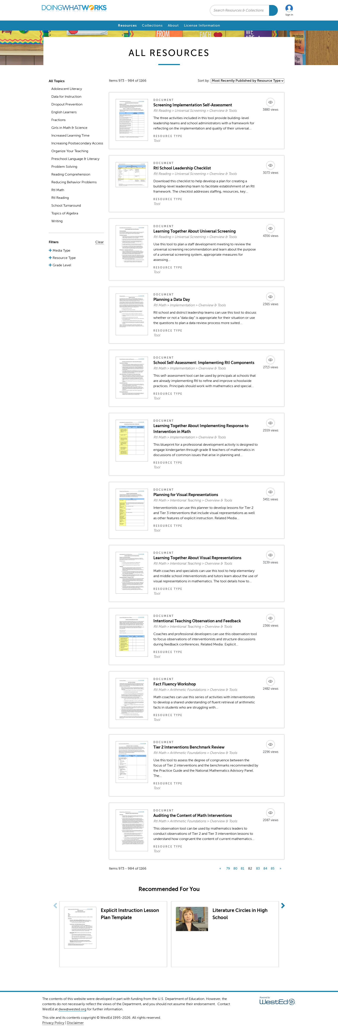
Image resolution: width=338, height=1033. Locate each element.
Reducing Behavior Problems (74, 182)
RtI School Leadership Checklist (182, 168)
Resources (127, 25)
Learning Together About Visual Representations (197, 558)
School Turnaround (66, 206)
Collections (152, 25)
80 (235, 868)
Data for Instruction (66, 97)
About (173, 25)
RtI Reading (60, 198)
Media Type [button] (61, 250)
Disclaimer (75, 1023)
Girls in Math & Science (69, 128)
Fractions (58, 120)
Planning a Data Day (171, 299)
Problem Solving (64, 167)
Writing (57, 221)
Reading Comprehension (70, 174)
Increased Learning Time (70, 135)
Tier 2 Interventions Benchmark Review (189, 747)
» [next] (280, 868)
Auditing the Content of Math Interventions (192, 815)
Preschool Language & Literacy (75, 159)
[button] (289, 10)
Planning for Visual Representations (185, 495)
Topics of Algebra (64, 213)
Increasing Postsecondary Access (77, 143)
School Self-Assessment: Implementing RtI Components (203, 363)
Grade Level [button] (61, 265)
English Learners (64, 112)
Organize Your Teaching (69, 151)
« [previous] (220, 868)
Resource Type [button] (64, 258)
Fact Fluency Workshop (174, 684)
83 (258, 868)
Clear (99, 242)
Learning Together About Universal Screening (194, 231)
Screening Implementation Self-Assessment (192, 105)
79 (228, 868)
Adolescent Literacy (66, 89)
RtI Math (57, 190)
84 (265, 868)
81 (242, 868)
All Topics (56, 81)
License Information (202, 25)
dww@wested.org (72, 1009)
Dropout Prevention (66, 104)
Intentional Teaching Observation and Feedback (197, 621)
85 (272, 868)
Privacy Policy (53, 1023)
